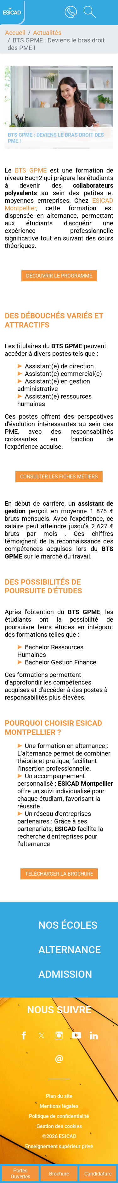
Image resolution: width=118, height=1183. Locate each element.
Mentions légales (59, 1106)
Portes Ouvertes (20, 1174)
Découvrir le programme (59, 276)
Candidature (97, 1174)
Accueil (15, 32)
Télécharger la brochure (59, 874)
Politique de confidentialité (59, 1116)
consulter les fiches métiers (59, 477)
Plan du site (59, 1096)
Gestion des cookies (59, 1126)
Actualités (47, 32)
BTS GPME (31, 170)
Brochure (59, 1174)
